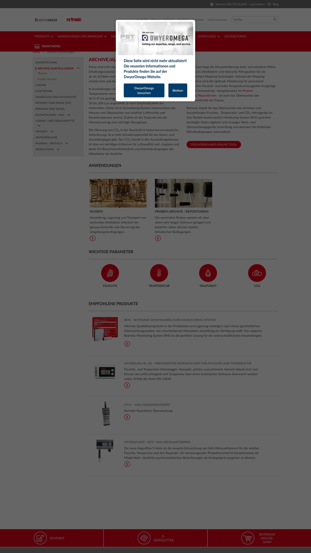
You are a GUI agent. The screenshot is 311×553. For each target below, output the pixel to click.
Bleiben (178, 90)
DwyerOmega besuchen (144, 90)
